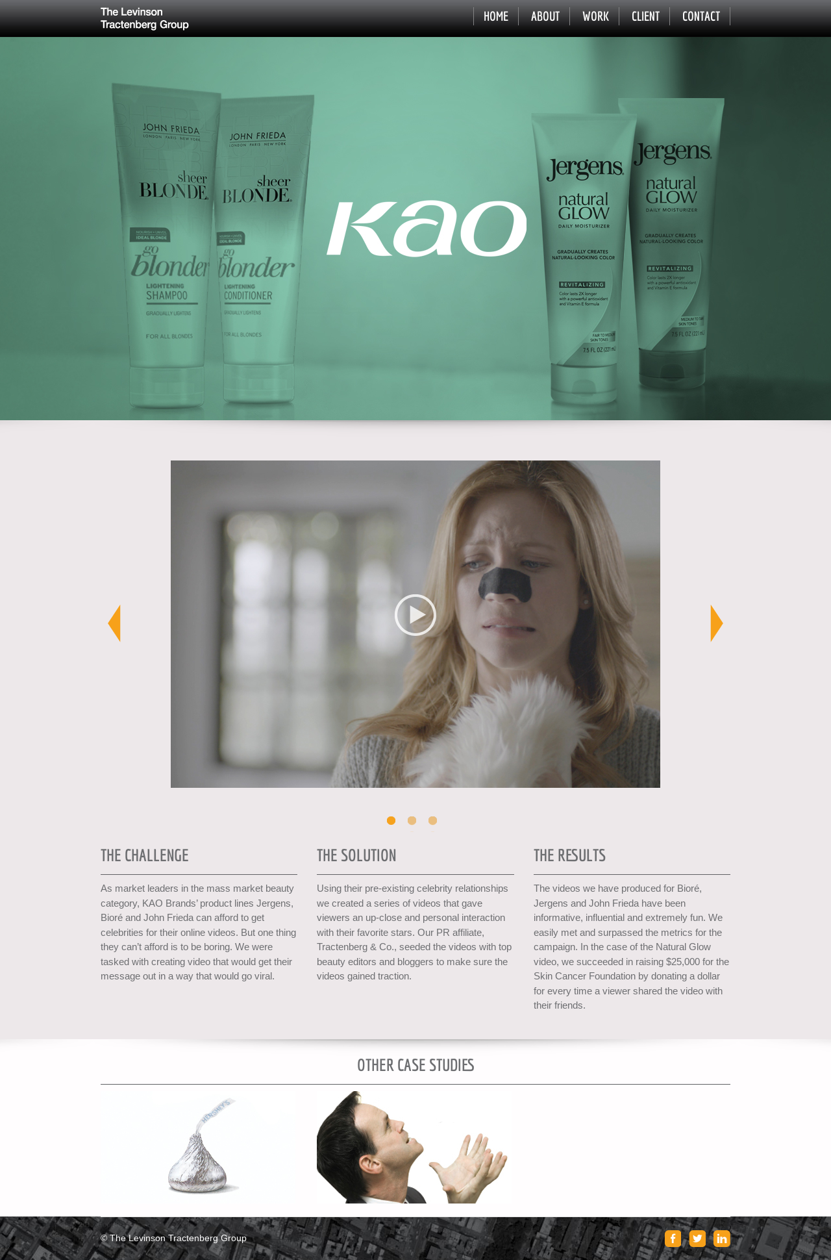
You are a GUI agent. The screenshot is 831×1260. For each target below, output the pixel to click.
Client (646, 15)
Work (595, 15)
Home (496, 15)
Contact (701, 15)
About (545, 15)
